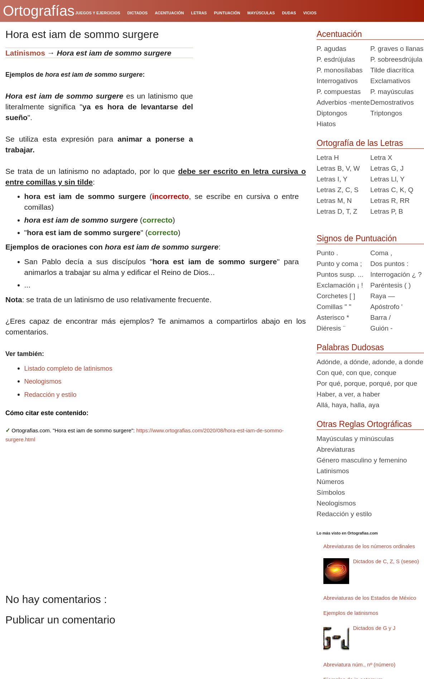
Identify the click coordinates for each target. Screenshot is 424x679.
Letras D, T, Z (337, 211)
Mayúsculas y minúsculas (355, 438)
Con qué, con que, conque (356, 372)
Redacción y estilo (50, 394)
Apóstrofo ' (386, 306)
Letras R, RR (390, 200)
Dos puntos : (389, 263)
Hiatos (326, 124)
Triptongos (386, 113)
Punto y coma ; (339, 263)
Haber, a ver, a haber (348, 394)
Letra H (328, 157)
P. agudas (331, 48)
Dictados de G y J (374, 628)
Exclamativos (390, 81)
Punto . (327, 253)
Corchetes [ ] (336, 296)
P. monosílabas (340, 70)
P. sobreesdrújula (396, 59)
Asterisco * (333, 317)
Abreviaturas (336, 449)
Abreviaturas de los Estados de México (369, 598)
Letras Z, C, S (337, 190)
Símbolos (331, 492)
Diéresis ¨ (331, 328)
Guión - (381, 328)
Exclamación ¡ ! (340, 285)
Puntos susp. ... (340, 274)
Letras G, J (387, 168)
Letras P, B (386, 211)
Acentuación (339, 34)
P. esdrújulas (336, 59)
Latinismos (25, 53)
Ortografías (38, 11)
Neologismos (43, 381)
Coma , (381, 253)
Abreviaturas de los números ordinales (369, 546)
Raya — (382, 296)
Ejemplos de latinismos (350, 613)
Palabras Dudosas (350, 347)
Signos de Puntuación (357, 238)
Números (330, 481)
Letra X (381, 157)
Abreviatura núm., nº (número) (359, 664)
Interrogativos (337, 81)
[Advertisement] (252, 92)
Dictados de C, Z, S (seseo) (386, 561)
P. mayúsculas (392, 91)
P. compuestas (339, 91)
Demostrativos (392, 102)
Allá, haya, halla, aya (348, 405)
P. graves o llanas (397, 48)
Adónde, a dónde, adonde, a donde (370, 362)
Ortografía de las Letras (360, 143)
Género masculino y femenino (362, 460)
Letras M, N (334, 200)
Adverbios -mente (343, 102)
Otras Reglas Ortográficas (364, 424)
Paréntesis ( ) (390, 285)
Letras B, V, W (338, 168)
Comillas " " (334, 306)
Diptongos (332, 113)
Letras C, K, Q (391, 190)
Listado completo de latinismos (68, 368)
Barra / (380, 317)
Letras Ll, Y (387, 179)
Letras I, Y (332, 179)
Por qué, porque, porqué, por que (367, 383)
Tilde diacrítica (392, 70)
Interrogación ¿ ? (396, 274)
